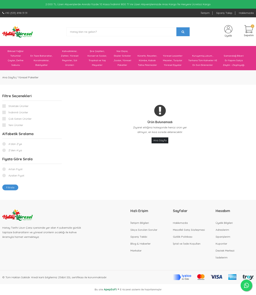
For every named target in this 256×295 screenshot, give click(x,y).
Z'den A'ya (15, 150)
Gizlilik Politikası (182, 236)
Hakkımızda (246, 13)
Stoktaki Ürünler (18, 106)
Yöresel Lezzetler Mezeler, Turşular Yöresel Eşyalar (173, 60)
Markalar (136, 250)
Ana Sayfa (9, 77)
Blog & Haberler (140, 243)
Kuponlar (221, 243)
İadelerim (222, 257)
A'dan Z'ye (15, 144)
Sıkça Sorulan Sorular (143, 229)
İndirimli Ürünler (18, 112)
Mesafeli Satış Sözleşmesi (189, 229)
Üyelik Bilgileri (224, 223)
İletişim (205, 13)
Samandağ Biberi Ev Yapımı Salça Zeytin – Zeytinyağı (233, 60)
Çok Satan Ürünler (20, 118)
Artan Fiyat (15, 169)
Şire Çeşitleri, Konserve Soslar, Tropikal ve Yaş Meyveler (97, 58)
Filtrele (10, 187)
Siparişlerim (223, 236)
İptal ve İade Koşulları (186, 243)
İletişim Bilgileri (139, 223)
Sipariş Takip (224, 13)
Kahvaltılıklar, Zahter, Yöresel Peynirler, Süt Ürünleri (69, 58)
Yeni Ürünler (15, 125)
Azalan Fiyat (16, 175)
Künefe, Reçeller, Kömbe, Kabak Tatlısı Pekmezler (147, 60)
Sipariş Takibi (138, 236)
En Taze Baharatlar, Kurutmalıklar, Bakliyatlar (41, 60)
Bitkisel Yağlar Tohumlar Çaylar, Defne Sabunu (16, 58)
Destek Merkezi (225, 250)
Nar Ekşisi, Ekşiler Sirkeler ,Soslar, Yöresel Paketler (122, 58)
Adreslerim (222, 229)
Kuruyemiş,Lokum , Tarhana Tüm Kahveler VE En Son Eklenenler (202, 60)
